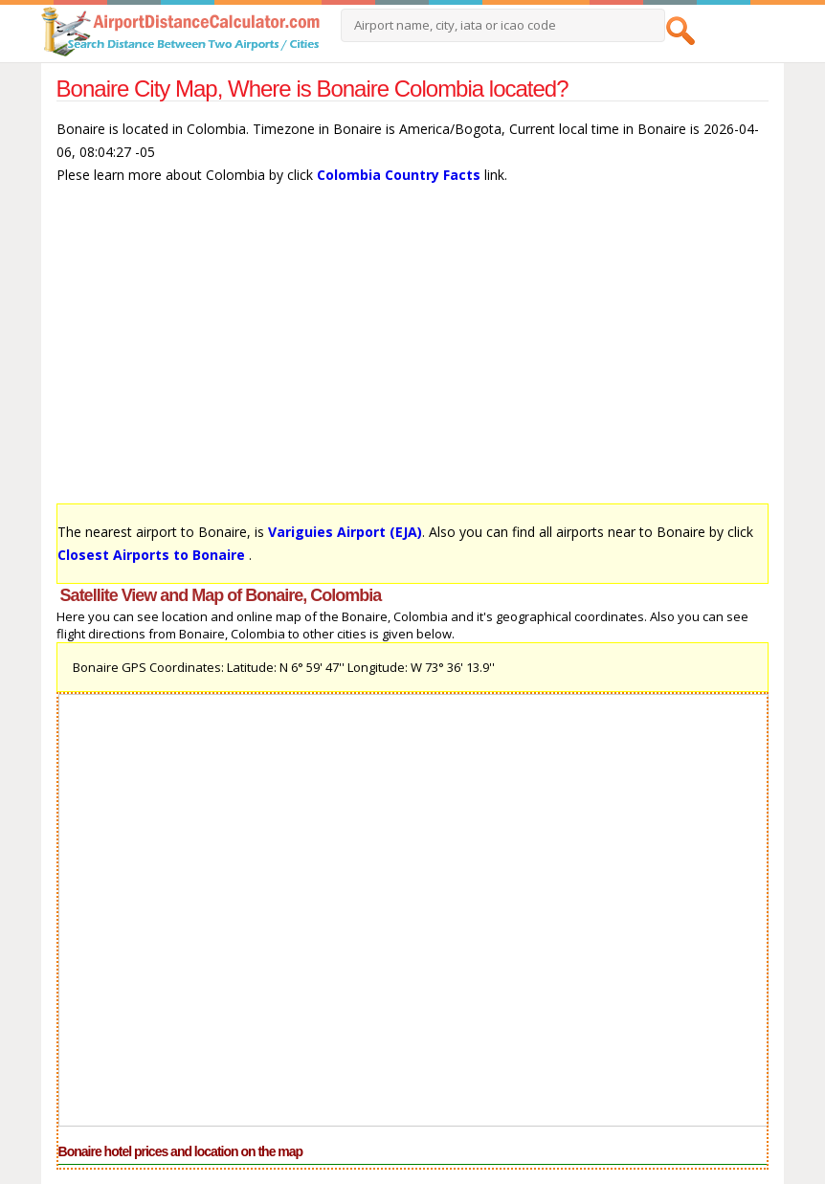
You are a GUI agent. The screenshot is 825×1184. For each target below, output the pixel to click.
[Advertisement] (412, 353)
